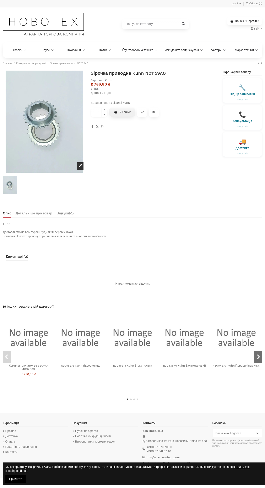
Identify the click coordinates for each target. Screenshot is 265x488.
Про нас (10, 431)
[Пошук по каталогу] (183, 24)
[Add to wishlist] (142, 112)
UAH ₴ (236, 3)
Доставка (11, 436)
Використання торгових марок (95, 441)
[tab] (65, 214)
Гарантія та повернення (21, 447)
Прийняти (15, 479)
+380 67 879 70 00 (159, 447)
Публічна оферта (86, 431)
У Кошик (122, 112)
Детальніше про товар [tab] (34, 213)
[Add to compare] (154, 112)
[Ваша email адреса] (232, 433)
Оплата (10, 441)
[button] (127, 399)
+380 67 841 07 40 (159, 451)
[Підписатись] (257, 433)
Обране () (254, 3)
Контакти (11, 452)
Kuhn (108, 80)
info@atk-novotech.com (163, 457)
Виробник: (97, 80)
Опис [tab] (7, 213)
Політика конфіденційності (93, 436)
